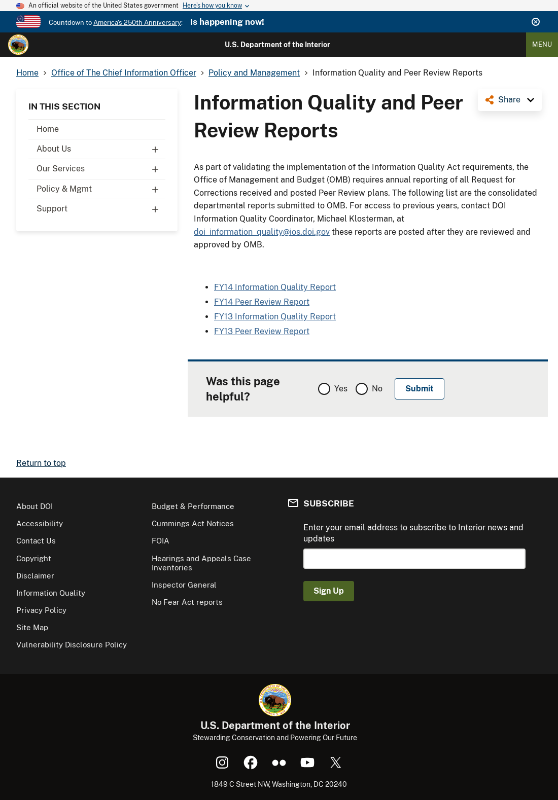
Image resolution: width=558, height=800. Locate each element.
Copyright (33, 558)
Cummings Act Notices (193, 523)
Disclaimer (35, 575)
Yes (340, 388)
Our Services (101, 168)
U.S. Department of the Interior (277, 45)
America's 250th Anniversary (137, 22)
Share (509, 99)
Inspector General (184, 584)
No (377, 388)
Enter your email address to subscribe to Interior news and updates (413, 533)
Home (48, 129)
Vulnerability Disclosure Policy (71, 644)
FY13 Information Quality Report (275, 316)
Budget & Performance (193, 506)
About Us (101, 149)
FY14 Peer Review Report (261, 302)
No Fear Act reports (187, 602)
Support (101, 209)
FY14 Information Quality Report (275, 287)
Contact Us (36, 540)
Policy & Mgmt (101, 189)
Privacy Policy (41, 610)
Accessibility (39, 523)
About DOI (34, 506)
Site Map (32, 627)
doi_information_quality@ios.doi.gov (262, 232)
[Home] (18, 44)
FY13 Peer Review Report (261, 331)
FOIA (160, 540)
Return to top (41, 463)
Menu (542, 44)
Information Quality (50, 593)
